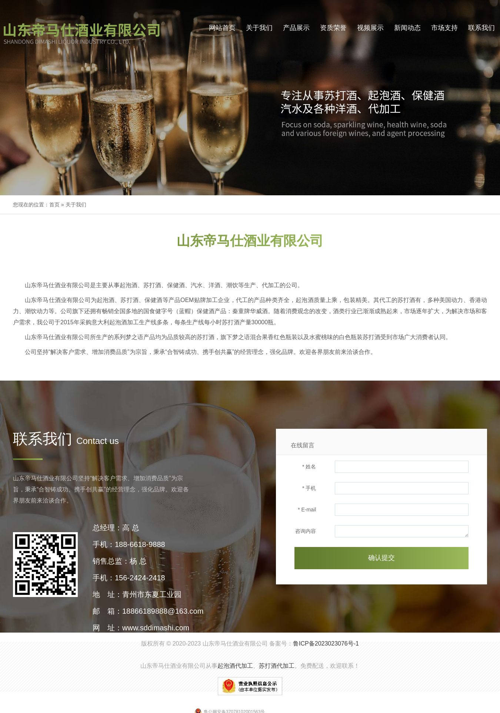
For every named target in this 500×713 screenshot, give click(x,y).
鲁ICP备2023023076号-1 (326, 643)
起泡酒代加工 (235, 666)
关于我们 (259, 27)
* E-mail (307, 510)
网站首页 (222, 27)
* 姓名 (309, 467)
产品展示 (296, 27)
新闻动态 (407, 27)
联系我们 (481, 27)
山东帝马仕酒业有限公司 (235, 643)
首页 (54, 205)
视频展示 (370, 27)
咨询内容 (305, 531)
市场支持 (444, 27)
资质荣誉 (333, 27)
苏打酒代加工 (276, 666)
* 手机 (309, 488)
